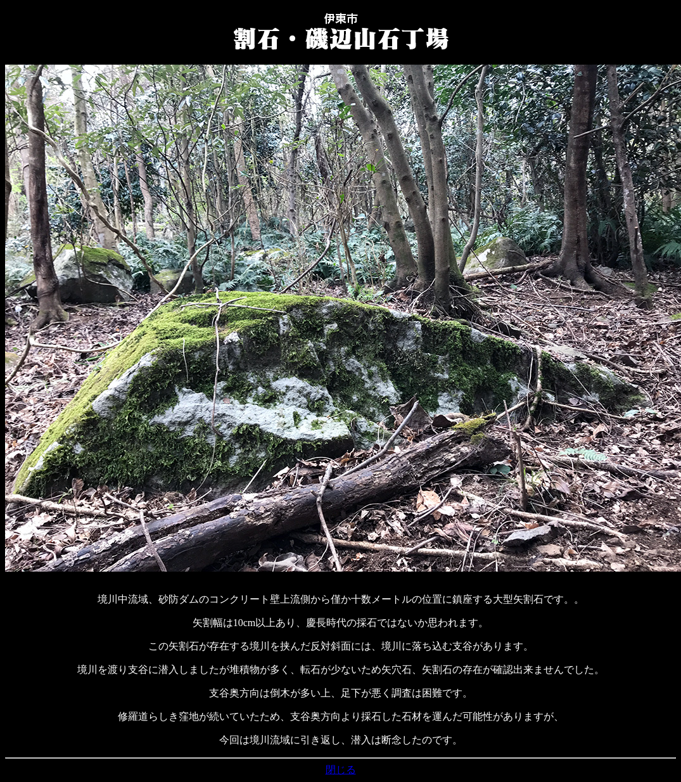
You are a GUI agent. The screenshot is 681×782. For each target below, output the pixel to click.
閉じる (341, 769)
